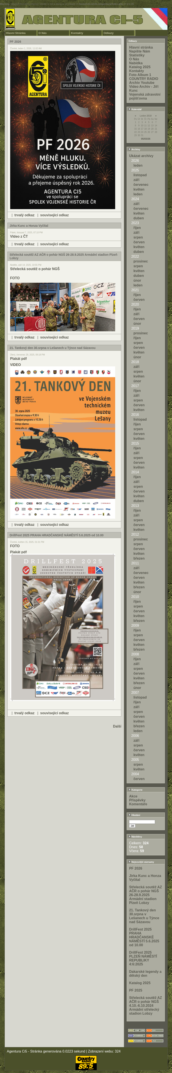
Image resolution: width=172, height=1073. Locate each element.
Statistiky (136, 55)
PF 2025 (135, 990)
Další (117, 726)
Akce (133, 796)
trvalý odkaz (24, 215)
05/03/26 (145, 138)
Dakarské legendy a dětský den (145, 973)
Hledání (134, 815)
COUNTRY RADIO (143, 79)
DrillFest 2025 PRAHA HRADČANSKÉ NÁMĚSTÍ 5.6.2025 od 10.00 (144, 937)
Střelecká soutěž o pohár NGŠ (35, 269)
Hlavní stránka (141, 47)
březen (139, 558)
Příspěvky (137, 800)
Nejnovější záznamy (141, 862)
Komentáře (138, 804)
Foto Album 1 (140, 75)
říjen (137, 228)
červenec (140, 184)
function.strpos (29, 4)
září (136, 180)
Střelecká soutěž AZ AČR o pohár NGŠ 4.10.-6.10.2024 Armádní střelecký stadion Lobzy (145, 1005)
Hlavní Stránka (16, 33)
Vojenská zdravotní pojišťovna (145, 96)
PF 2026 (135, 868)
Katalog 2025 (140, 67)
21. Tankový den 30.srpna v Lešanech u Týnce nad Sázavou (144, 916)
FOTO (15, 278)
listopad (140, 175)
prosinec (140, 261)
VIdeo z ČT (19, 236)
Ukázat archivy (141, 156)
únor (137, 280)
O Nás (43, 33)
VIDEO (15, 365)
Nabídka (136, 63)
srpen (138, 237)
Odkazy (109, 33)
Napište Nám (139, 51)
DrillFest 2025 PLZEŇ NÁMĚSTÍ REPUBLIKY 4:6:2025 (143, 958)
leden (138, 165)
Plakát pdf (18, 358)
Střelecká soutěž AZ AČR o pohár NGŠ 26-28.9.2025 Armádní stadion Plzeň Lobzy (145, 895)
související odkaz (54, 215)
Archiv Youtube (141, 83)
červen (139, 242)
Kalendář (135, 109)
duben (138, 218)
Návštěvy (135, 836)
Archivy (134, 149)
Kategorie (135, 790)
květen (138, 189)
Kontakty (77, 33)
